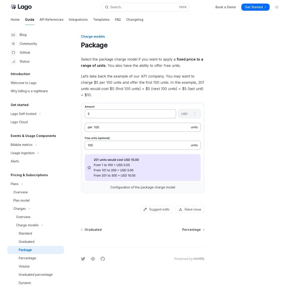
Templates (101, 21)
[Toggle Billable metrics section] (35, 145)
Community (24, 43)
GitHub (20, 52)
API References (52, 21)
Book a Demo (225, 7)
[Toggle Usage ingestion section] (35, 153)
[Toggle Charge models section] (35, 225)
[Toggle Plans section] (35, 184)
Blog (19, 34)
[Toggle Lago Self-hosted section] (35, 114)
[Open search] (145, 7)
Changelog (134, 21)
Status (20, 61)
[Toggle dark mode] (276, 7)
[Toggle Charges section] (35, 209)
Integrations (78, 21)
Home (15, 21)
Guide (29, 21)
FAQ (118, 21)
